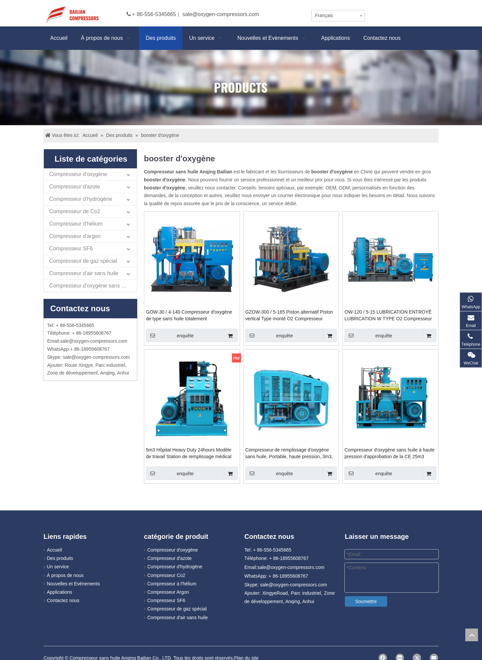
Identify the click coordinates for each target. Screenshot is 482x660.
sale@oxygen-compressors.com (220, 14)
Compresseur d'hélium (76, 224)
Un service (58, 566)
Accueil (54, 550)
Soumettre (366, 601)
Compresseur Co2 (166, 575)
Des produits (60, 558)
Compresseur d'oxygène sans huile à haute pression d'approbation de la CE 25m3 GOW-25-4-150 (389, 453)
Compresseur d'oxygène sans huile (91, 285)
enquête (170, 335)
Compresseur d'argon (74, 236)
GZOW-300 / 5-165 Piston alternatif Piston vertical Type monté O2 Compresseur (289, 315)
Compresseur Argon (168, 592)
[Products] (241, 87)
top (471, 635)
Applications (59, 592)
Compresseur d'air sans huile (83, 273)
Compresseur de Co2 (74, 211)
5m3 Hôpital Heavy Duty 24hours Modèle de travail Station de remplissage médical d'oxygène (188, 453)
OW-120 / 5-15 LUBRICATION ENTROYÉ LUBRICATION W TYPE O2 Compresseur (388, 315)
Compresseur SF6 (71, 248)
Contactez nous (63, 600)
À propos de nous (65, 575)
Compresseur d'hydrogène (80, 199)
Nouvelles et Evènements (73, 583)
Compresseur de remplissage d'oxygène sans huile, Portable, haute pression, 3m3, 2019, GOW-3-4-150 (289, 453)
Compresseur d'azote (74, 186)
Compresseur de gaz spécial (83, 261)
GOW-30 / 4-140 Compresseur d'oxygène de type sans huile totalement (189, 315)
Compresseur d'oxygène (78, 174)
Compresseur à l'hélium (171, 583)
